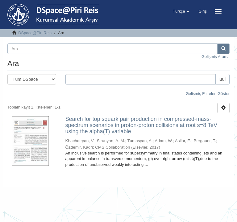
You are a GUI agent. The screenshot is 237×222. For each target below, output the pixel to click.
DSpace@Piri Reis (35, 33)
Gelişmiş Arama (216, 56)
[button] (181, 11)
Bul (222, 79)
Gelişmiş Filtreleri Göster (208, 93)
